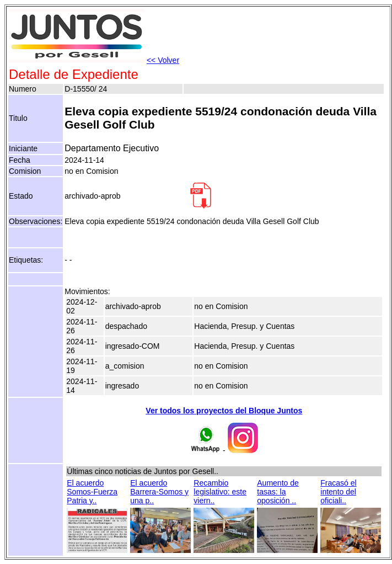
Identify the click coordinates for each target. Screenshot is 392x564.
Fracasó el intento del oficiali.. (338, 491)
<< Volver (163, 60)
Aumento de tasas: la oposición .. (278, 491)
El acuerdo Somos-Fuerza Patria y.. (92, 491)
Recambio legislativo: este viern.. (220, 491)
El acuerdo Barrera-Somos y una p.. (159, 491)
